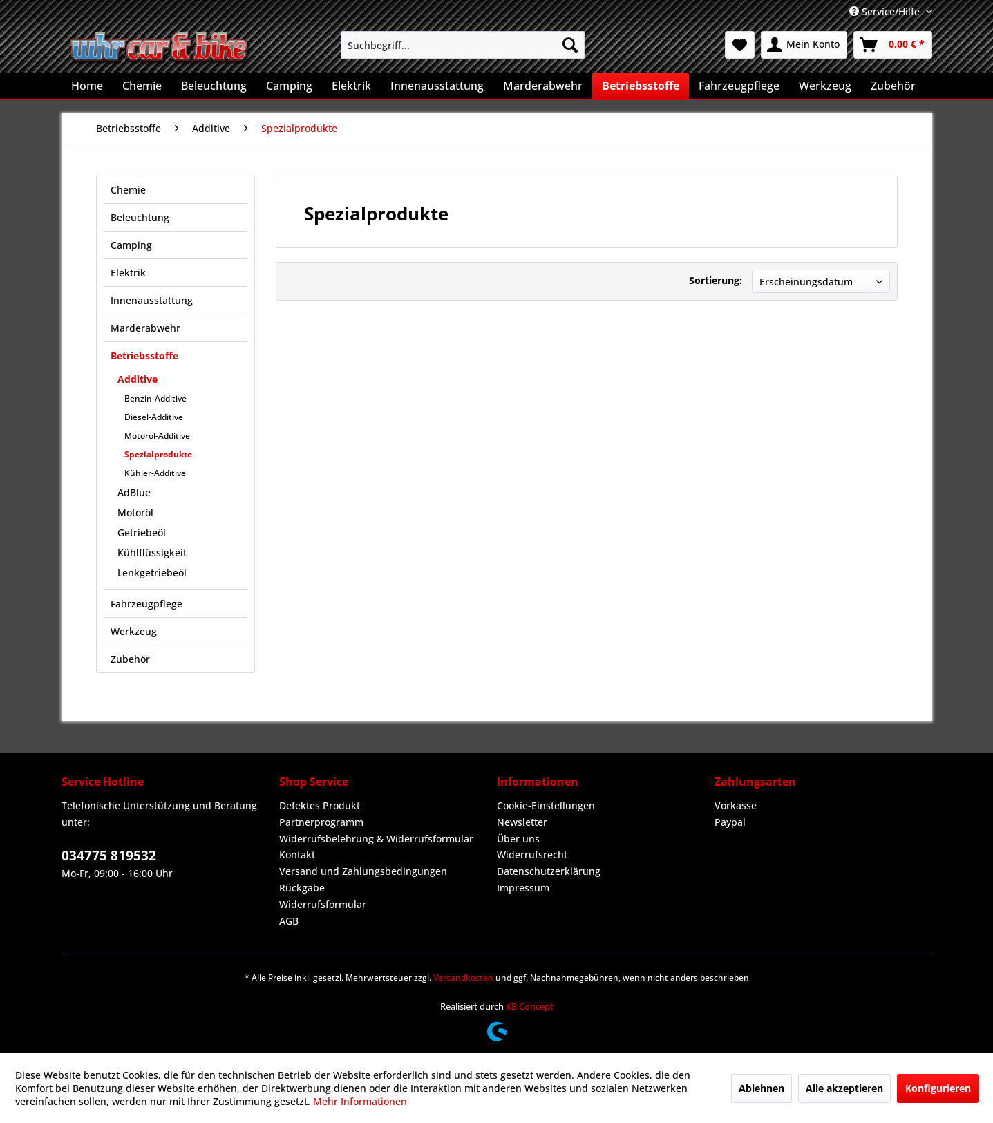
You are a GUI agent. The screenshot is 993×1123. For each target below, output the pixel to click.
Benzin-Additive (155, 398)
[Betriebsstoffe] (640, 86)
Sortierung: (715, 280)
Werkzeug (134, 631)
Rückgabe (302, 887)
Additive (137, 379)
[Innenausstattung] (437, 86)
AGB (289, 920)
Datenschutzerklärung (548, 871)
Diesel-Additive (153, 417)
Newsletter (522, 822)
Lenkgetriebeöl (152, 572)
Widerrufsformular (322, 904)
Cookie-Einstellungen (546, 805)
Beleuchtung (140, 217)
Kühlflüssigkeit (152, 552)
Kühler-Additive (155, 473)
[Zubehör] (893, 86)
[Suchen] (570, 45)
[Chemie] (142, 86)
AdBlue (134, 492)
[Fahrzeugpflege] (739, 86)
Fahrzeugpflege (146, 603)
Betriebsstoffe (144, 355)
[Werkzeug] (825, 86)
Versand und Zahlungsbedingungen (363, 871)
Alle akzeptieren (844, 1088)
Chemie (128, 189)
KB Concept (530, 1006)
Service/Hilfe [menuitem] (886, 11)
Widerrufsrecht (532, 854)
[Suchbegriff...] (463, 45)
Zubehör (130, 659)
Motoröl (135, 512)
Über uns (518, 838)
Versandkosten (463, 977)
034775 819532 (109, 856)
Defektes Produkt (319, 805)
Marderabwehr (145, 327)
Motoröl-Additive (157, 436)
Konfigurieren (938, 1088)
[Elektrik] (351, 86)
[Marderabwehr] (542, 86)
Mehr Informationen (360, 1101)
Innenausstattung (152, 300)
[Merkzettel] (740, 45)
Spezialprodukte (158, 454)
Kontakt (297, 854)
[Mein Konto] (804, 45)
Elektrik (128, 272)
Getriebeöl (141, 532)
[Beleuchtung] (213, 86)
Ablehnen (761, 1088)
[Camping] (289, 86)
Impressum (523, 887)
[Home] (87, 86)
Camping (131, 245)
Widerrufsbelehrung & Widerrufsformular (376, 838)
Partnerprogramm (321, 822)
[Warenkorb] (892, 45)
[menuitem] (463, 45)
